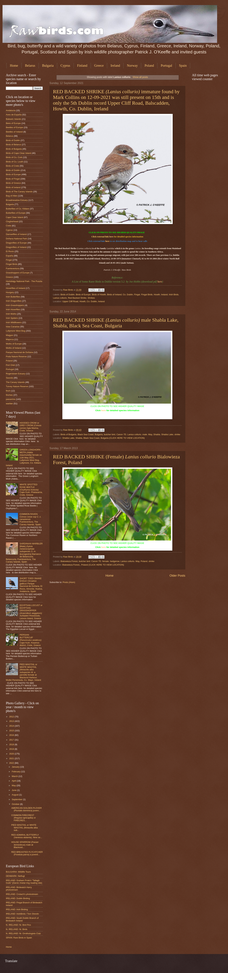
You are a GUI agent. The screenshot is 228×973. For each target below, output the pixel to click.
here (111, 236)
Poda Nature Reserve (16, 356)
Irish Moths (11, 314)
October (16, 804)
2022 (12, 763)
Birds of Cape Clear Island (18, 153)
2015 (12, 730)
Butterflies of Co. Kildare (17, 208)
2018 (12, 744)
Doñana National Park (16, 238)
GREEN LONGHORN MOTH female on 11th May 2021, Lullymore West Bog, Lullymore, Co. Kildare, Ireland (24, 457)
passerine (10, 399)
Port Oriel (10, 365)
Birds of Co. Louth (14, 161)
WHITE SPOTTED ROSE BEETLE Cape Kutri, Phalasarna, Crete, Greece (31, 489)
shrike (177, 434)
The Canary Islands (15, 382)
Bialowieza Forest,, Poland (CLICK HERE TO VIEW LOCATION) (93, 565)
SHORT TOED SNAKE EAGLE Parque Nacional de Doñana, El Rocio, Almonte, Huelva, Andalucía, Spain (31, 585)
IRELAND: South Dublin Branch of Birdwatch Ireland (22, 919)
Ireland (115, 65)
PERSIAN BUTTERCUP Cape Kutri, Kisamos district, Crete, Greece (30, 640)
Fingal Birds (147, 294)
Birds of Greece (13, 183)
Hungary (10, 292)
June (14, 790)
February (16, 771)
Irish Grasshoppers (15, 305)
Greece (99, 65)
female (105, 561)
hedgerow (114, 561)
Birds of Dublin (68, 294)
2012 (12, 716)
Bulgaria (48, 65)
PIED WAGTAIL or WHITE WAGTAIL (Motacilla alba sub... (24, 827)
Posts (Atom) (69, 582)
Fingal (137, 294)
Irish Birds (173, 294)
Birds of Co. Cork (14, 157)
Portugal (166, 65)
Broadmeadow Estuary (17, 200)
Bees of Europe (13, 123)
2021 (12, 758)
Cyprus (65, 65)
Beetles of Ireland (14, 132)
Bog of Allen (11, 195)
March (15, 776)
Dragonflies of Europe (16, 243)
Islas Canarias (13, 326)
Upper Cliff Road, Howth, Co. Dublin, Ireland (83, 301)
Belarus (30, 65)
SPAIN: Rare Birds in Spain (19, 937)
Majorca (10, 339)
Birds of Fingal (13, 179)
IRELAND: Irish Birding (17, 909)
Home (14, 65)
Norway (132, 65)
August (15, 794)
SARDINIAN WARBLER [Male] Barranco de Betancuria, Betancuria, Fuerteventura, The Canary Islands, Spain (24, 552)
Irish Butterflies (13, 296)
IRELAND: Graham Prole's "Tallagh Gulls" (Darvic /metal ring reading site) (24, 881)
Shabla (156, 434)
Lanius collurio (60, 298)
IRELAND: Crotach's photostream (22, 894)
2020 (12, 753)
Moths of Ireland (13, 348)
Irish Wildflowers (14, 322)
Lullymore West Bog (15, 331)
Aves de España (14, 114)
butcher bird (109, 434)
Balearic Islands (13, 119)
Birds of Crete (12, 166)
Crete (8, 225)
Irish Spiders (12, 318)
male (144, 434)
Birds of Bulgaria (68, 434)
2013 (12, 721)
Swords (9, 378)
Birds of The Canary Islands (19, 191)
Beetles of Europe (14, 127)
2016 (12, 735)
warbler (9, 403)
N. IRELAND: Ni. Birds (16, 929)
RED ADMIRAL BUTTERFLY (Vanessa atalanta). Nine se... (26, 836)
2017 (12, 740)
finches (9, 395)
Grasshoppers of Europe (17, 272)
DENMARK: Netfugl (15, 876)
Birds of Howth (99, 294)
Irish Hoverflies (13, 309)
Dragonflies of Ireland (16, 247)
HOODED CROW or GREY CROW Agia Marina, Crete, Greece (30, 427)
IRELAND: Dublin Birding (18, 898)
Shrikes (91, 298)
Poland (149, 65)
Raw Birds (68, 290)
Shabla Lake (167, 434)
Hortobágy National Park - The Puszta (24, 281)
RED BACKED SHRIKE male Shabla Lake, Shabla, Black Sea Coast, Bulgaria (115, 322)
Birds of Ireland (114, 294)
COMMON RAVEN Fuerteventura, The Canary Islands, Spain (30, 519)
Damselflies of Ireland (16, 234)
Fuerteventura (12, 268)
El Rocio (10, 251)
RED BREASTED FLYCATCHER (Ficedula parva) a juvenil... (27, 853)
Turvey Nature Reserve (17, 386)
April (14, 781)
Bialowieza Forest (69, 561)
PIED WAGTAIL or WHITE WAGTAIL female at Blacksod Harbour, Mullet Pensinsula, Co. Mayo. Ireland (23, 672)
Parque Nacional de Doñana (19, 352)
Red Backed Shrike (77, 298)
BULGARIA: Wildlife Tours (18, 872)
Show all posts (140, 77)
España (9, 255)
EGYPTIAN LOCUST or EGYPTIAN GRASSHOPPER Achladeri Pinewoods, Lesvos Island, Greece (31, 611)
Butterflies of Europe (15, 213)
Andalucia (10, 110)
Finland (82, 65)
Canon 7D (121, 434)
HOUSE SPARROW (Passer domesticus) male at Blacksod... (25, 845)
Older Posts (177, 575)
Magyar (9, 335)
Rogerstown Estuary (15, 373)
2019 (12, 749)
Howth (157, 294)
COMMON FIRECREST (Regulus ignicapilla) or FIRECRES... (23, 818)
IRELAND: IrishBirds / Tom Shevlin (22, 914)
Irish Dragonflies (13, 301)
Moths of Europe (14, 343)
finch (8, 391)
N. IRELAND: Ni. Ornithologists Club (23, 933)
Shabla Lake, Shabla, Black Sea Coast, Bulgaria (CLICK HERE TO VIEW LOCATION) (103, 438)
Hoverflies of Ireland (15, 288)
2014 (12, 726)
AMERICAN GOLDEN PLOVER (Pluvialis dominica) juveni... (26, 809)
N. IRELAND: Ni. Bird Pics (18, 925)
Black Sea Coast (86, 434)
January (16, 767)
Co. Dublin (128, 294)
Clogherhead (12, 221)
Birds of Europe (83, 294)
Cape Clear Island (14, 217)
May (150, 434)
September (17, 799)
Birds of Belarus (13, 144)
